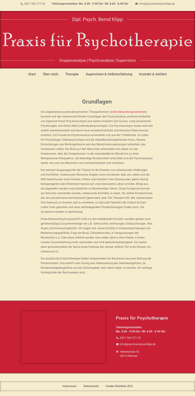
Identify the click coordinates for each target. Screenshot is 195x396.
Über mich (50, 74)
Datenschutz (91, 386)
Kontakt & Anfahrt (153, 74)
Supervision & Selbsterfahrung (109, 74)
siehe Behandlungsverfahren (128, 111)
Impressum (69, 386)
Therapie (72, 74)
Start (32, 74)
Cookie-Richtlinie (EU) (119, 386)
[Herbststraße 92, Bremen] (63, 337)
